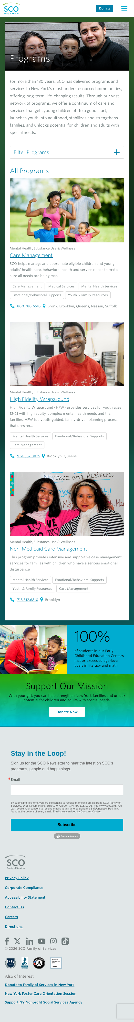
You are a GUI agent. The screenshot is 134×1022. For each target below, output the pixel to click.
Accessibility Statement (25, 897)
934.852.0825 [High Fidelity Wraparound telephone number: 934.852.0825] (25, 456)
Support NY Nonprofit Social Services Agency (43, 1002)
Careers (11, 917)
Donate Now (67, 712)
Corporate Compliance (24, 888)
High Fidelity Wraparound (39, 399)
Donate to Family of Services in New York (39, 985)
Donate (105, 8)
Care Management (31, 255)
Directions (14, 927)
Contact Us (14, 907)
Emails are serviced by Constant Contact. (77, 811)
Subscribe (67, 825)
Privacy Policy (17, 878)
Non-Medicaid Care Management (48, 549)
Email (15, 779)
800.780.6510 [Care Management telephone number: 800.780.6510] (25, 306)
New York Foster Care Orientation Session (40, 993)
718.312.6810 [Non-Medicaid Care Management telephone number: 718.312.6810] (24, 600)
